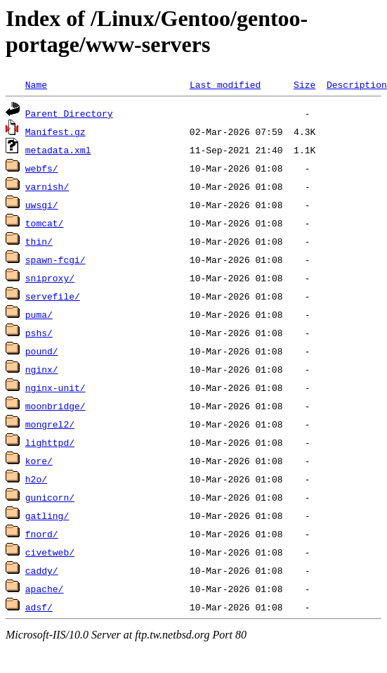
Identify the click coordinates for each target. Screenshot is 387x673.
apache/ (44, 588)
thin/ (39, 241)
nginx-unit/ (55, 387)
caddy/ (41, 570)
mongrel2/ (49, 424)
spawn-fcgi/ (55, 259)
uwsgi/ (41, 204)
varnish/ (47, 186)
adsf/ (39, 607)
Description (357, 84)
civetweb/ (49, 552)
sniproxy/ (49, 277)
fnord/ (41, 533)
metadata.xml (58, 149)
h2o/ (36, 479)
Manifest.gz (55, 131)
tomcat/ (44, 223)
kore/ (39, 460)
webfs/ (41, 168)
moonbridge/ (55, 405)
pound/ (41, 351)
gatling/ (47, 515)
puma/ (39, 314)
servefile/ (52, 296)
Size (304, 84)
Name (36, 84)
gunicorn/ (49, 497)
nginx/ (41, 369)
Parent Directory (69, 113)
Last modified (225, 84)
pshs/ (39, 332)
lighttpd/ (49, 442)
